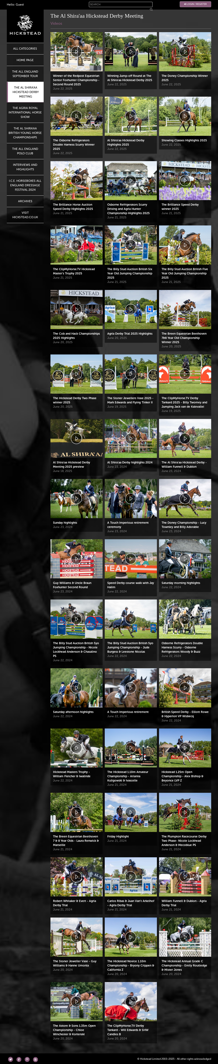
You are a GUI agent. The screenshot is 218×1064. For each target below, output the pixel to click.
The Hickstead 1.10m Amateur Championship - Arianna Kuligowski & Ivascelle (127, 776)
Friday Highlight (118, 836)
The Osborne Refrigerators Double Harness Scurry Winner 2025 (74, 145)
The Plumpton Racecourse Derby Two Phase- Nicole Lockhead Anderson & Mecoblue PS (184, 841)
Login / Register (195, 4)
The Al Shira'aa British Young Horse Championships (25, 133)
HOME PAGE (25, 60)
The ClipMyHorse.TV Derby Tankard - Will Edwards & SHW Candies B (127, 1030)
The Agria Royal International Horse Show (25, 112)
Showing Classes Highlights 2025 (184, 140)
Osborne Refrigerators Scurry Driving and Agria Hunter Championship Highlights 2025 (128, 209)
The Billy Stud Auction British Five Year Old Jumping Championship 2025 (185, 273)
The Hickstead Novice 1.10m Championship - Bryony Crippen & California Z (130, 965)
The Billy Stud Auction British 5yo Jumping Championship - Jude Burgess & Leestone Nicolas (130, 647)
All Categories (25, 48)
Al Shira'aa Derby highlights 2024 (130, 462)
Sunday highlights (65, 523)
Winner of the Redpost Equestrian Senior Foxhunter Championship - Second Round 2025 (76, 80)
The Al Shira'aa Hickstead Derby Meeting (26, 92)
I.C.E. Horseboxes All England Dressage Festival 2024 (25, 185)
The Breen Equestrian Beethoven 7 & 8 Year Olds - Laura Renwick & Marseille (76, 841)
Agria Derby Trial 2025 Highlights (129, 334)
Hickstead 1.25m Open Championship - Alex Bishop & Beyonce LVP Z (182, 776)
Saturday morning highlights (181, 583)
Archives (25, 201)
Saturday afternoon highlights (73, 712)
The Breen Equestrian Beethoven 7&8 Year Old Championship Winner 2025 (184, 338)
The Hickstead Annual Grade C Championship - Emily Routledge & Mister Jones (184, 965)
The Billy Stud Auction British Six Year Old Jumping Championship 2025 (129, 273)
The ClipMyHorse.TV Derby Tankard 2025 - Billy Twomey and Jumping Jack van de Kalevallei (184, 402)
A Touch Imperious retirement (128, 712)
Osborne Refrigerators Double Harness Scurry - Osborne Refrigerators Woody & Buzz (182, 647)
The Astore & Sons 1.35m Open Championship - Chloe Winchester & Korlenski (74, 1030)
